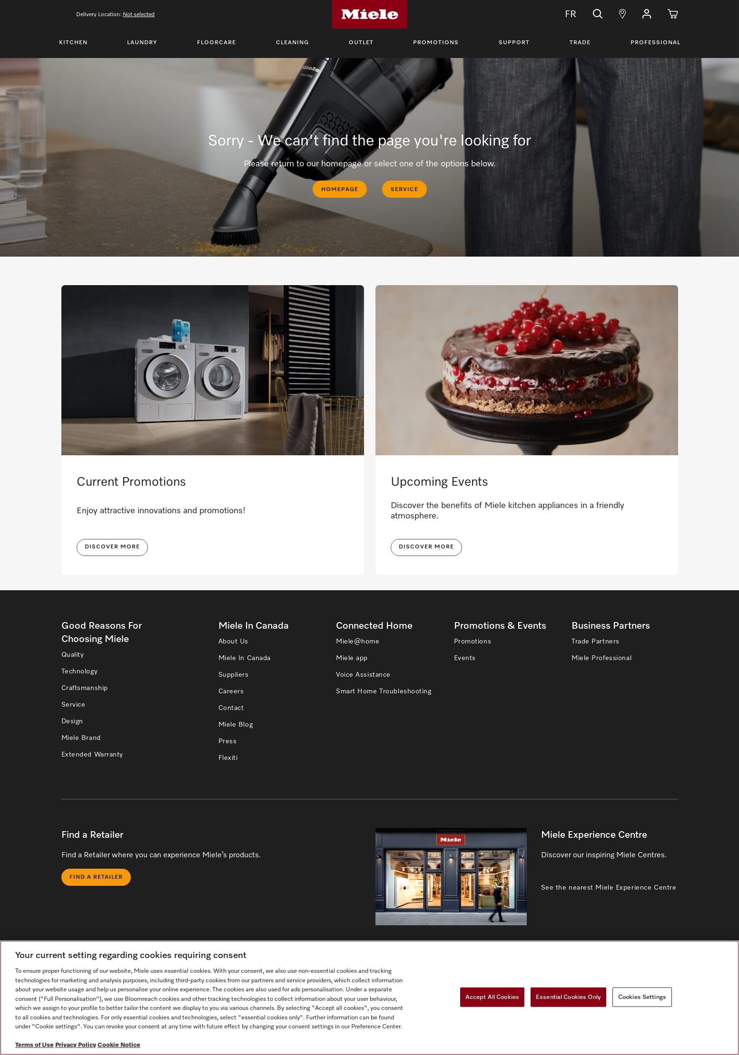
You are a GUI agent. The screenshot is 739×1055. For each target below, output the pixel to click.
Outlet (361, 43)
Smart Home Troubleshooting (384, 691)
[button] (646, 14)
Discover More (426, 547)
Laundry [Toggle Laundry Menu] (142, 43)
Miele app (352, 658)
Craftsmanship (84, 688)
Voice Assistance (363, 674)
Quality (72, 655)
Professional (655, 43)
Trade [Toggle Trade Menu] (580, 43)
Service (73, 704)
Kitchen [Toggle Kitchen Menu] (73, 43)
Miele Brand (81, 738)
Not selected (139, 15)
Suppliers (233, 674)
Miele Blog (235, 724)
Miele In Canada (244, 658)
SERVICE (404, 189)
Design (72, 721)
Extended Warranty (92, 754)
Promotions (436, 43)
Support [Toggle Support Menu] (514, 43)
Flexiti (228, 758)
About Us (233, 641)
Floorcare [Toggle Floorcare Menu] (216, 43)
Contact (231, 708)
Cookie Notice (119, 1045)
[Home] (369, 14)
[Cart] (673, 14)
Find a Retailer (96, 877)
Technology (79, 671)
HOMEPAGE (339, 189)
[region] (369, 997)
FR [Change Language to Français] (564, 14)
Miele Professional (601, 658)
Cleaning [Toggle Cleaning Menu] (292, 43)
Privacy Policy (75, 1045)
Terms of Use (34, 1045)
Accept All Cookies (492, 997)
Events (465, 658)
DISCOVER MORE (112, 547)
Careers (231, 691)
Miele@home (358, 641)
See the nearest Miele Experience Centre (609, 887)
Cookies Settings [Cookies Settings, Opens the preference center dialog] (642, 997)
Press (227, 741)
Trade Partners (595, 641)
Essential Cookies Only (568, 997)
